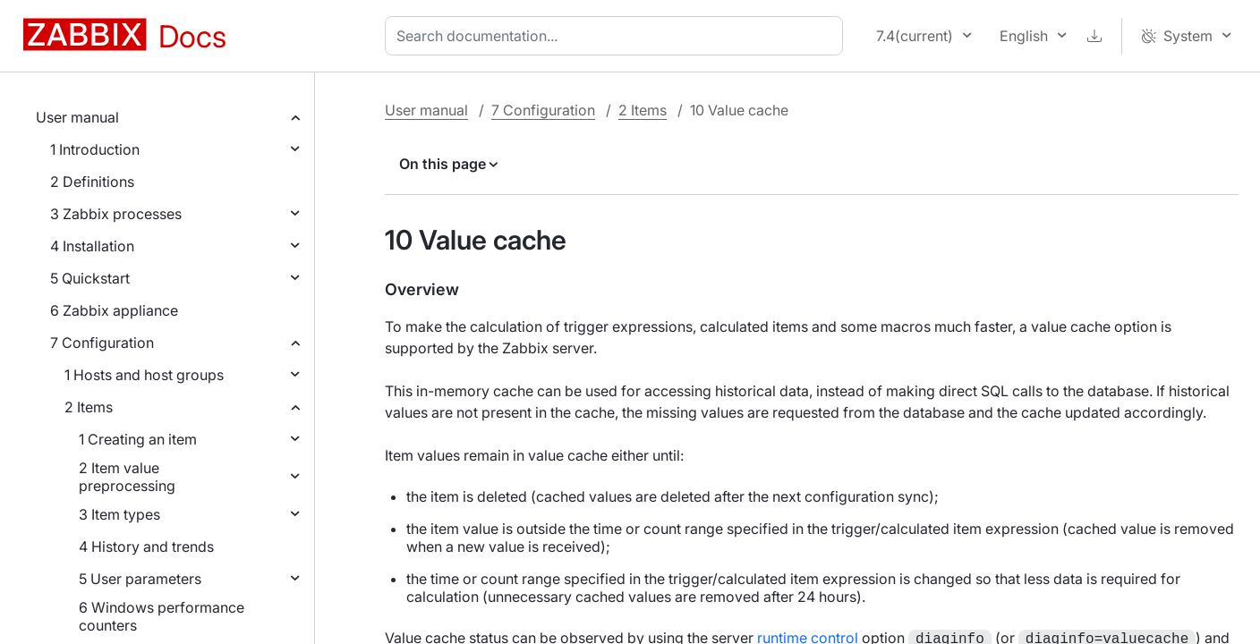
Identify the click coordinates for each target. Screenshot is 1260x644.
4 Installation (92, 246)
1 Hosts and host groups (144, 375)
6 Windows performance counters (161, 616)
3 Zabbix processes (116, 214)
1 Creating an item (138, 439)
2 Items (88, 407)
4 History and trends (146, 546)
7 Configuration (102, 343)
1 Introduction (95, 149)
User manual (77, 117)
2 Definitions (92, 182)
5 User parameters (140, 579)
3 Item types (119, 514)
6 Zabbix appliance (114, 310)
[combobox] (617, 36)
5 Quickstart (90, 278)
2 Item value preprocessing (127, 477)
